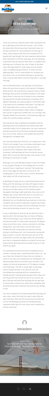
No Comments (34, 29)
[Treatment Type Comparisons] (24, 365)
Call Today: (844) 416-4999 (24, 1)
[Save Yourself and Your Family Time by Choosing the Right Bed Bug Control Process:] (24, 344)
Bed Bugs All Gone (24, 19)
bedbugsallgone (17, 29)
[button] (46, 8)
